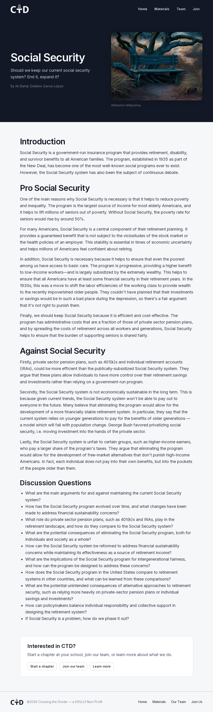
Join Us (196, 702)
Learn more (102, 666)
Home (142, 9)
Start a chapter (42, 666)
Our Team (178, 702)
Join (196, 9)
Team (181, 9)
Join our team (73, 666)
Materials (161, 9)
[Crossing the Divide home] (20, 9)
